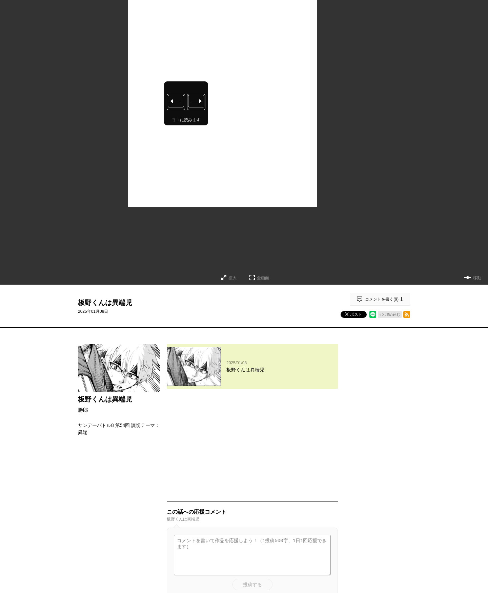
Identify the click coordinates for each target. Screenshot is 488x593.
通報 (327, 529)
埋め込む (392, 314)
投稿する (252, 485)
